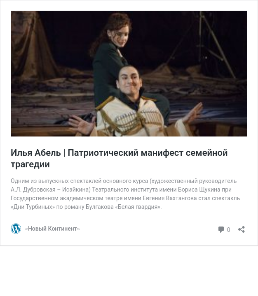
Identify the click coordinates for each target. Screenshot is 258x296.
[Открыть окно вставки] (241, 226)
